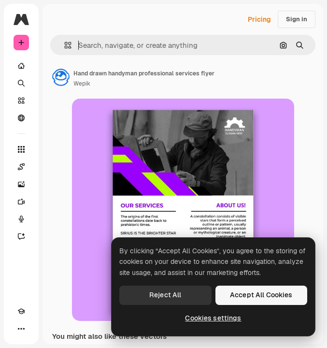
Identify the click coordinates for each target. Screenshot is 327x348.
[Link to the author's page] (61, 77)
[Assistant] (21, 236)
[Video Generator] (21, 201)
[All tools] (21, 149)
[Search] (21, 83)
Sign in (296, 19)
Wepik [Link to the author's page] (81, 83)
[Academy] (21, 311)
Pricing (259, 19)
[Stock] (21, 100)
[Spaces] (21, 166)
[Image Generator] (21, 184)
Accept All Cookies (261, 294)
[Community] (21, 118)
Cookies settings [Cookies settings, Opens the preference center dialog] (213, 318)
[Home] (21, 65)
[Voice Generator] (21, 219)
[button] (64, 45)
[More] (21, 328)
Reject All (165, 294)
